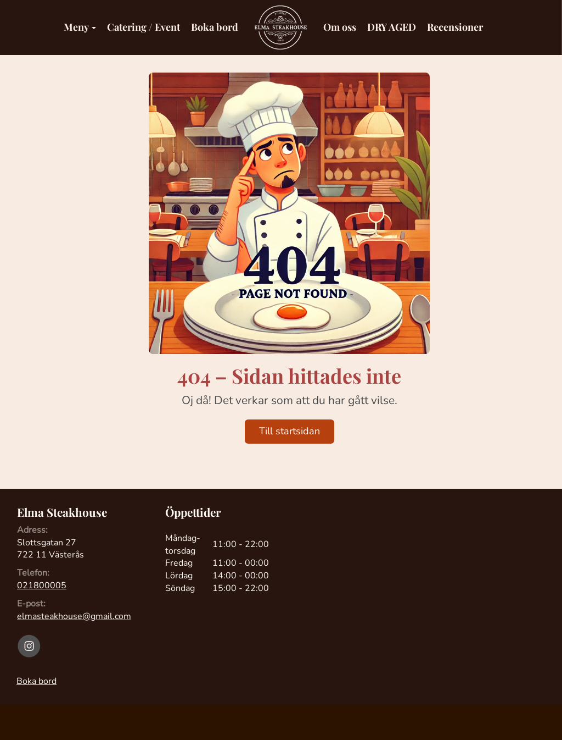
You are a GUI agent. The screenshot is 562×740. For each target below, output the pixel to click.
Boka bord (214, 27)
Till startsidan (289, 431)
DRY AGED (391, 27)
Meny (80, 27)
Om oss (339, 27)
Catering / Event (143, 27)
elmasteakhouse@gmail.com (74, 616)
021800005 (41, 585)
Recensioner (455, 27)
